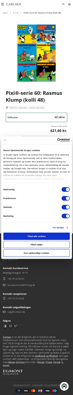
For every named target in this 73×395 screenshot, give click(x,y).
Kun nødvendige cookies (36, 253)
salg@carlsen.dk (17, 311)
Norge (40, 362)
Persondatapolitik (52, 385)
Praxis (49, 362)
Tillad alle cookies (36, 236)
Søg (63, 4)
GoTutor (20, 362)
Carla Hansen (36, 107)
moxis (6, 365)
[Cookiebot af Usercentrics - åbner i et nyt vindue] (57, 140)
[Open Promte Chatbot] (64, 386)
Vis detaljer (58, 227)
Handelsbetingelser (21, 385)
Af (7, 107)
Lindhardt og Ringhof (46, 355)
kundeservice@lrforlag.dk (21, 285)
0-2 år (16, 12)
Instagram (10, 326)
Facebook (5, 326)
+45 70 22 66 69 (16, 278)
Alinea (11, 362)
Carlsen (7, 337)
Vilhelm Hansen (18, 107)
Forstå (56, 362)
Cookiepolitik (37, 385)
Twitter (15, 326)
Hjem (5, 12)
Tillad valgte (36, 244)
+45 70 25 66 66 (16, 298)
